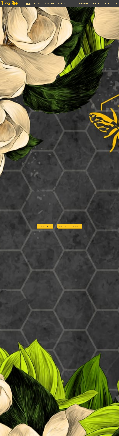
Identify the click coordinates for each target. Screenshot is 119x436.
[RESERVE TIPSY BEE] (45, 226)
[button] (63, 3)
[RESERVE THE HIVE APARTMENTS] (69, 226)
